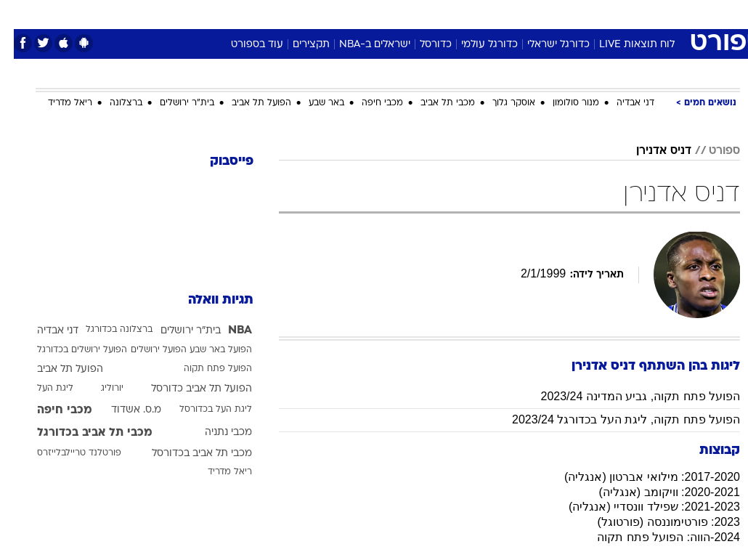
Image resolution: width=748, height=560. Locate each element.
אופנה (213, 13)
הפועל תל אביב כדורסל (187, 389)
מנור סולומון (562, 103)
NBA (226, 330)
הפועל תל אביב (247, 103)
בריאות (358, 13)
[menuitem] (597, 14)
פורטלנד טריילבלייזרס (65, 453)
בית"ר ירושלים (173, 103)
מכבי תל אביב (434, 103)
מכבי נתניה (214, 432)
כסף (436, 13)
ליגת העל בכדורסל (202, 409)
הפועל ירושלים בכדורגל (68, 350)
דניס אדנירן (650, 151)
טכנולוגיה (262, 13)
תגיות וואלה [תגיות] (207, 300)
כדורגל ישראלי (544, 44)
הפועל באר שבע (207, 350)
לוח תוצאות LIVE (623, 44)
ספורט (560, 13)
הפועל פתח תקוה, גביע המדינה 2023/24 (626, 396)
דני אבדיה (622, 103)
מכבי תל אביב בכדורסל (188, 453)
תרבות (516, 13)
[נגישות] (20, 13)
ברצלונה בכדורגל (105, 329)
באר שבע (312, 103)
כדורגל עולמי (475, 44)
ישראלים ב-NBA (361, 44)
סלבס (474, 13)
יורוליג (98, 388)
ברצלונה (112, 103)
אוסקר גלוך (500, 103)
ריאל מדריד (56, 103)
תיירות (312, 13)
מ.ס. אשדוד (122, 410)
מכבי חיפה (368, 103)
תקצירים (297, 44)
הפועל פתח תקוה (204, 369)
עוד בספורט (243, 44)
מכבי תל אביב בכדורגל (81, 433)
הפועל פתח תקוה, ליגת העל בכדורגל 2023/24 (612, 419)
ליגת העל (41, 388)
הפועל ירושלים (145, 350)
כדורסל (422, 44)
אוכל (400, 13)
